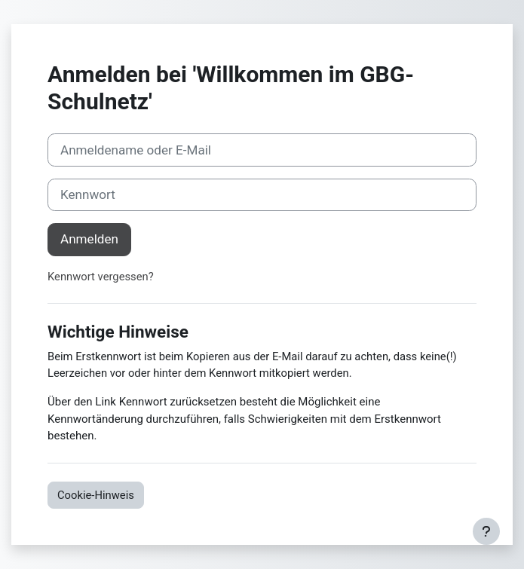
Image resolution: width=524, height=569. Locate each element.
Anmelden (89, 238)
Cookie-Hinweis (95, 495)
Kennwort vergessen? (100, 276)
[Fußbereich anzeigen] (486, 531)
